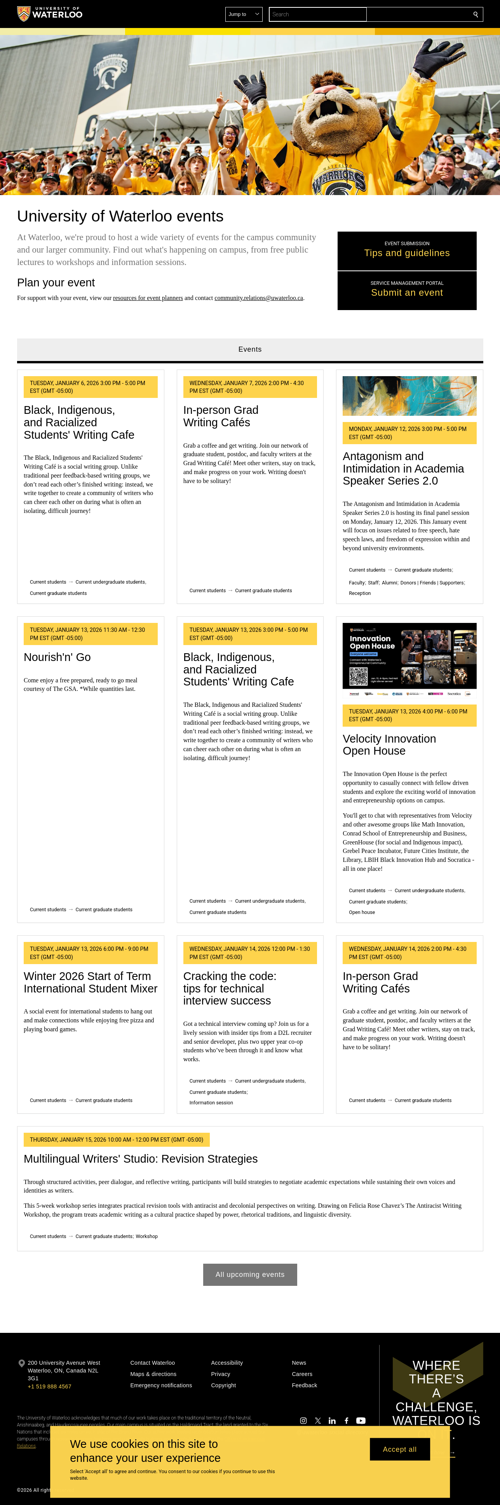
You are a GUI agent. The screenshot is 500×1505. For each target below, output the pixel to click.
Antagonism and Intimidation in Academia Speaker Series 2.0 (403, 468)
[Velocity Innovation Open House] (410, 661)
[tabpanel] (250, 824)
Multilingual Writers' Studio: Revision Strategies (141, 1159)
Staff (373, 583)
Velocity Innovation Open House (389, 744)
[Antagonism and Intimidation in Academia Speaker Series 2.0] (410, 396)
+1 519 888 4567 (49, 1386)
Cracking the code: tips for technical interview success (229, 988)
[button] (419, 14)
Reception (360, 593)
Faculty (356, 583)
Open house (362, 912)
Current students (48, 582)
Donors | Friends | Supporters (431, 583)
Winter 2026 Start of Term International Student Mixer (91, 982)
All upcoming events (249, 1274)
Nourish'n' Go (57, 657)
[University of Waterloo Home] (50, 14)
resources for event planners (148, 298)
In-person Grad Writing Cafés (220, 416)
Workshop (147, 1236)
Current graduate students (58, 593)
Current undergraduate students (110, 582)
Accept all (400, 1449)
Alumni (389, 583)
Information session (211, 1103)
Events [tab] (249, 349)
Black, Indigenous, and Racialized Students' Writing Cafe (79, 422)
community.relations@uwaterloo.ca (258, 298)
